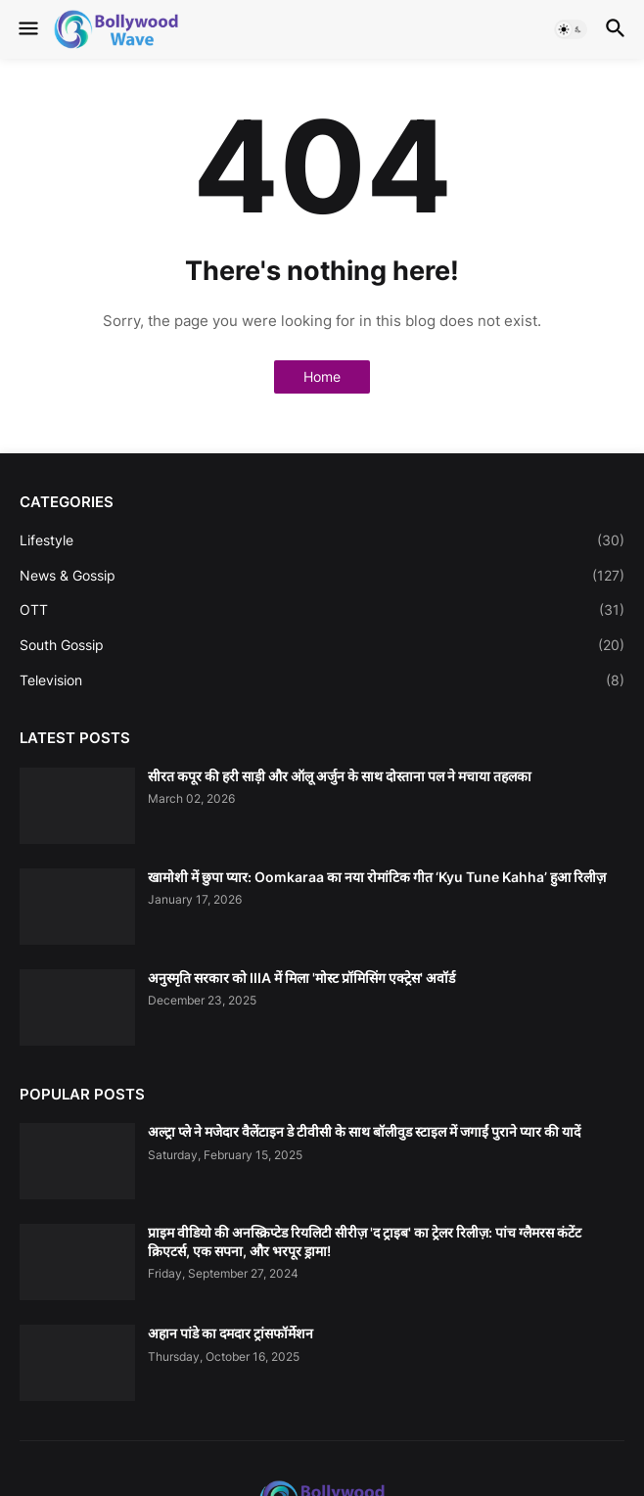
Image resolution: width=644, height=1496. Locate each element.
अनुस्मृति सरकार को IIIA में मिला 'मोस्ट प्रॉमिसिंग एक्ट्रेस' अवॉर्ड (301, 977)
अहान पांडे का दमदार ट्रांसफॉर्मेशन (230, 1333)
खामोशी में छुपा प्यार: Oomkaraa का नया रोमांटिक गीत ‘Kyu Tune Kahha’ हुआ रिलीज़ (377, 876)
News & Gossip (322, 575)
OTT (322, 610)
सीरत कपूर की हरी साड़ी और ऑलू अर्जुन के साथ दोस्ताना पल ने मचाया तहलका (339, 776)
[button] (27, 29)
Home (322, 376)
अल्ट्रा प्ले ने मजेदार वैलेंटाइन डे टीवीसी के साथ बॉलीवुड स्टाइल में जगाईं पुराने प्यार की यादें (364, 1131)
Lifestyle (322, 540)
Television (322, 680)
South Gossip (322, 645)
